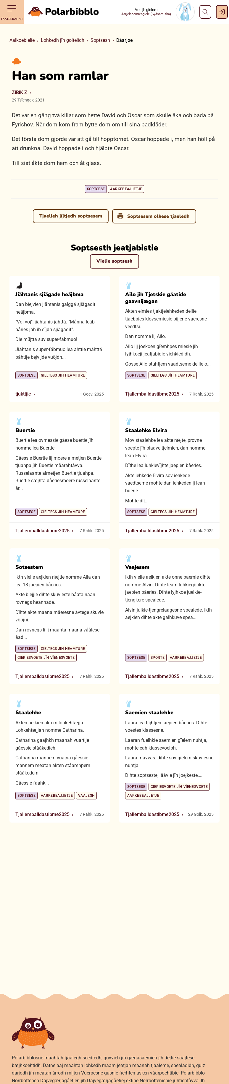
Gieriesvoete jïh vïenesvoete (46, 658)
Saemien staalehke (149, 712)
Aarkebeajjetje (126, 189)
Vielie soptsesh (114, 261)
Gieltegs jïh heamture (63, 375)
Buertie (25, 430)
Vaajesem (137, 566)
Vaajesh (86, 795)
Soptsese (96, 189)
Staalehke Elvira (146, 430)
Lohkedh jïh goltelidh (62, 40)
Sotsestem (29, 566)
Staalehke (28, 712)
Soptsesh (100, 40)
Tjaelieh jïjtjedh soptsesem (70, 216)
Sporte (158, 658)
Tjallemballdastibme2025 (152, 394)
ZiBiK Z (19, 92)
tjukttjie (23, 394)
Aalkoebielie (22, 40)
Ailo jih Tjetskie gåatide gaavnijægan (155, 297)
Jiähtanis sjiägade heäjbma (49, 294)
